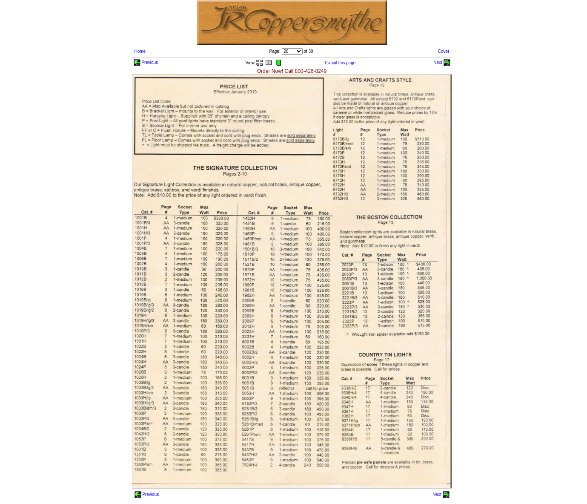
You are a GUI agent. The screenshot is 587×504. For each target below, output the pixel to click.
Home (140, 51)
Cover (444, 51)
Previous (146, 62)
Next (441, 62)
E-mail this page (340, 62)
